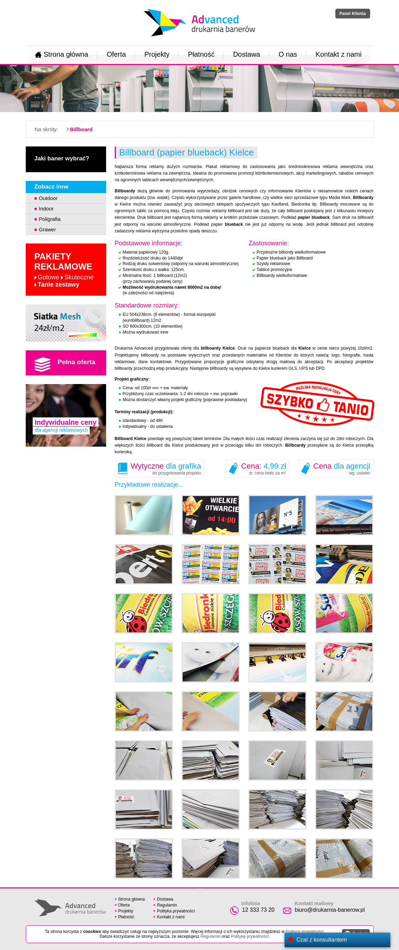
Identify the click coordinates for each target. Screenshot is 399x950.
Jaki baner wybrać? (61, 158)
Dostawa (246, 54)
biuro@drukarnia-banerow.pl (330, 910)
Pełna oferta (65, 364)
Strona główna (61, 54)
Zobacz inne (51, 186)
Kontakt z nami (338, 54)
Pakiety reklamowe (64, 270)
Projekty (156, 54)
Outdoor (48, 198)
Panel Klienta (353, 13)
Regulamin (167, 905)
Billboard (81, 129)
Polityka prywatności (176, 911)
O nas (288, 54)
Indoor (46, 208)
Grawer (47, 229)
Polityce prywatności (305, 931)
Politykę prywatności (250, 936)
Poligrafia (50, 219)
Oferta (116, 54)
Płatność (201, 54)
